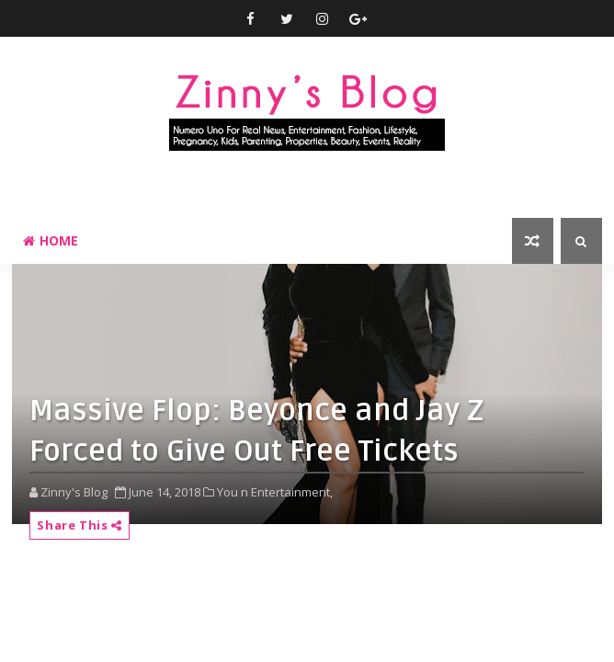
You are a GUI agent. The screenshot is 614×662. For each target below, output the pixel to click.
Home (50, 240)
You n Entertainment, (275, 492)
